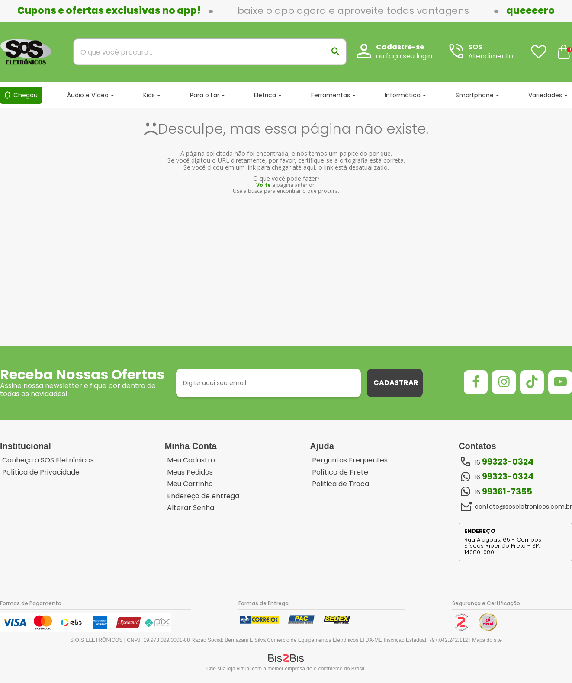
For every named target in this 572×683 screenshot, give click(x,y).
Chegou (25, 95)
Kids (149, 95)
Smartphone (475, 95)
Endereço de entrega (203, 496)
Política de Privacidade (41, 472)
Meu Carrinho (190, 484)
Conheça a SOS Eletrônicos (48, 460)
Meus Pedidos (190, 472)
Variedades (545, 95)
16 (504, 462)
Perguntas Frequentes (350, 460)
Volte (263, 185)
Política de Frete (340, 472)
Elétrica (265, 95)
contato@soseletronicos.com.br (523, 506)
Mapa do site (487, 640)
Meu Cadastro (191, 460)
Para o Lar (204, 95)
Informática (403, 95)
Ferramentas (330, 95)
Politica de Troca (340, 484)
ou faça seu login (404, 56)
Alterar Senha (190, 508)
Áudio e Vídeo (88, 95)
